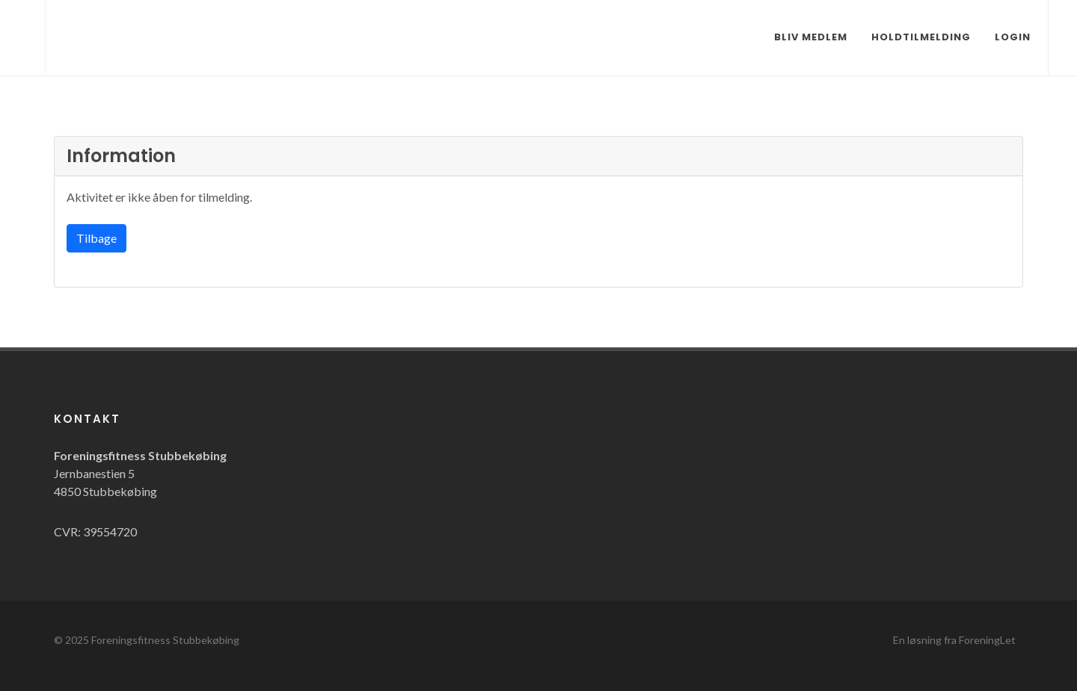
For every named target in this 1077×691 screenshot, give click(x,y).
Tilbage (96, 238)
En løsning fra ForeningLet (954, 639)
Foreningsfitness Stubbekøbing (165, 639)
